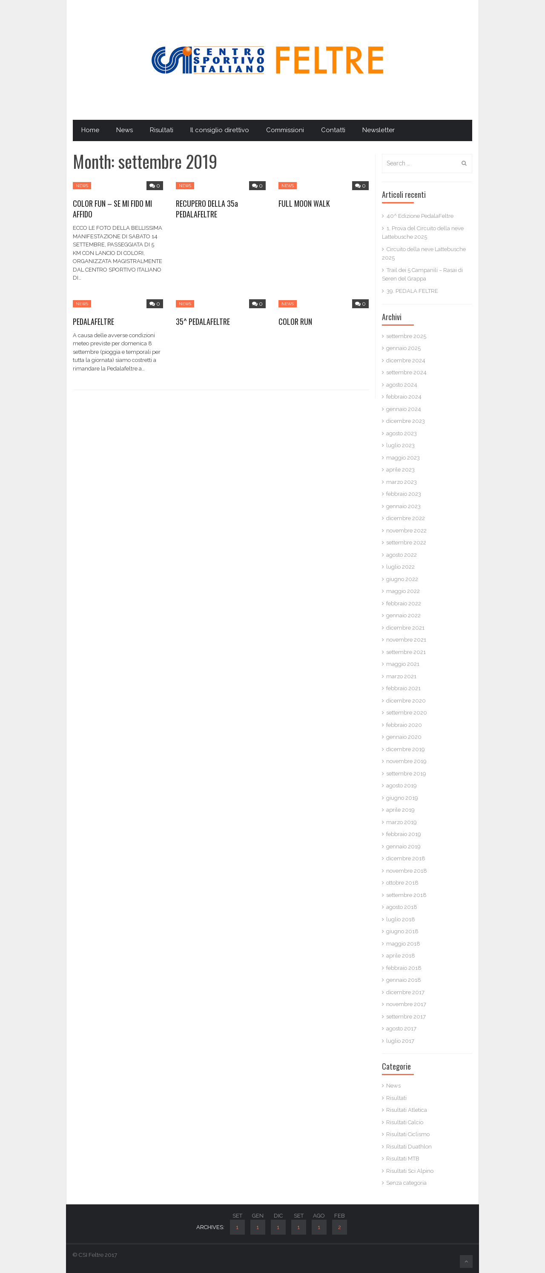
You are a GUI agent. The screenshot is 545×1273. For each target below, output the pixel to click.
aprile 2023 (400, 469)
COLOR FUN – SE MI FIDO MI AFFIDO (112, 209)
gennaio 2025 (403, 348)
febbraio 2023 (403, 494)
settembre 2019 (406, 773)
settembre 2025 (406, 336)
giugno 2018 (402, 931)
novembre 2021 (406, 639)
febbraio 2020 (404, 725)
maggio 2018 (403, 943)
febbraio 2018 (404, 968)
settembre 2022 (406, 542)
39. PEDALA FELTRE (412, 291)
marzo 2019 (401, 822)
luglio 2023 (400, 445)
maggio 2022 (403, 591)
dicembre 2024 (405, 360)
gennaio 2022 (403, 615)
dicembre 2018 (405, 858)
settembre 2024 (406, 372)
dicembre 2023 (405, 421)
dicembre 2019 (405, 749)
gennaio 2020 (404, 737)
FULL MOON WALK (304, 203)
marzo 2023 (401, 482)
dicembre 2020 (406, 700)
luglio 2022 (400, 567)
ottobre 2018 (402, 883)
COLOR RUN (295, 321)
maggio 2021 (402, 664)
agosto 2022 (401, 555)
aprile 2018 (400, 955)
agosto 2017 (401, 1028)
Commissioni (285, 130)
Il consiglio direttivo (219, 130)
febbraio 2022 (403, 603)
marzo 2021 (401, 676)
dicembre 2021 (405, 628)
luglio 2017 (400, 1041)
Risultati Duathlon (409, 1146)
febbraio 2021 (403, 688)
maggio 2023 (403, 457)
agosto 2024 (401, 385)
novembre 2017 (406, 1004)
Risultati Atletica (406, 1110)
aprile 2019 (400, 810)
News (124, 130)
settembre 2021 (406, 652)
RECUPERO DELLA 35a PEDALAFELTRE (207, 209)
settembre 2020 (406, 712)
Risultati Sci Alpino (409, 1171)
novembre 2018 (406, 871)
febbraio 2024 (404, 396)
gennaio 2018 (403, 980)
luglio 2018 (400, 919)
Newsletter (378, 130)
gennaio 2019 (403, 846)
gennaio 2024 (403, 409)
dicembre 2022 (405, 518)
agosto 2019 (401, 785)
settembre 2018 (406, 895)
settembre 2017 (406, 1016)
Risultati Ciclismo (408, 1134)
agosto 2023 (401, 433)
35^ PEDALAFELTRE (203, 321)
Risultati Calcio (404, 1122)
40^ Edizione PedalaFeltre (420, 216)
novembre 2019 (406, 761)
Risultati (161, 130)
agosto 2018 (401, 907)
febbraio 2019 (403, 834)
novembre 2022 (406, 530)
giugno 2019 (402, 798)
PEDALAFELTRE (93, 321)
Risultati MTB (402, 1158)
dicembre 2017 (405, 992)
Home (90, 130)
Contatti (333, 130)
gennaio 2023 (403, 506)
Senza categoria (406, 1183)
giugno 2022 (402, 579)
